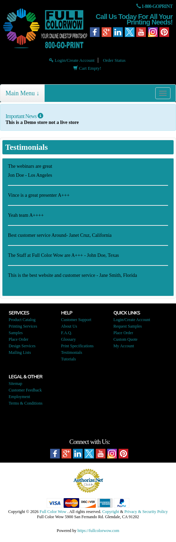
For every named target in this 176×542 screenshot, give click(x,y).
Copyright (110, 511)
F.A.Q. (66, 332)
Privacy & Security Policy (146, 511)
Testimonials (71, 352)
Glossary (68, 339)
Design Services (22, 345)
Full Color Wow (52, 511)
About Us (69, 326)
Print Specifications (77, 345)
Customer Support (76, 319)
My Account (123, 345)
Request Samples (127, 326)
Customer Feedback (25, 390)
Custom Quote (125, 339)
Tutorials (68, 359)
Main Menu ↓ (22, 93)
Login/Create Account (71, 60)
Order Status (114, 60)
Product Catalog (22, 319)
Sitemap (15, 383)
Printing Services (23, 326)
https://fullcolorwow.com (98, 530)
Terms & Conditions (26, 403)
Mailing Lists (20, 352)
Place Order (18, 339)
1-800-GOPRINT (157, 6)
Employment (19, 396)
